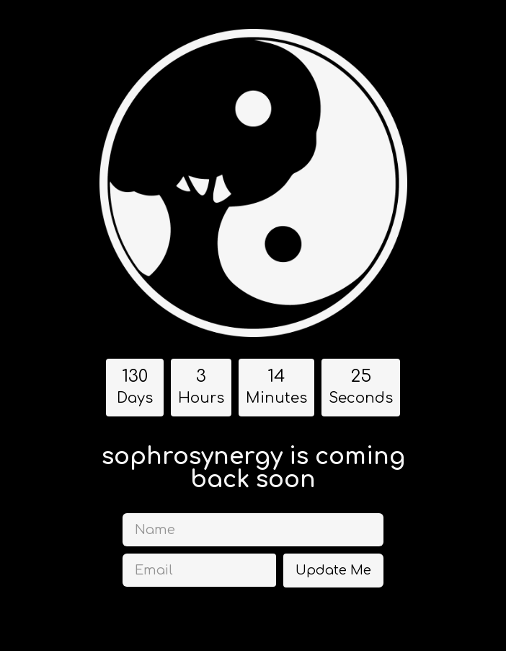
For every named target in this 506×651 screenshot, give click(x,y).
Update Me (333, 570)
